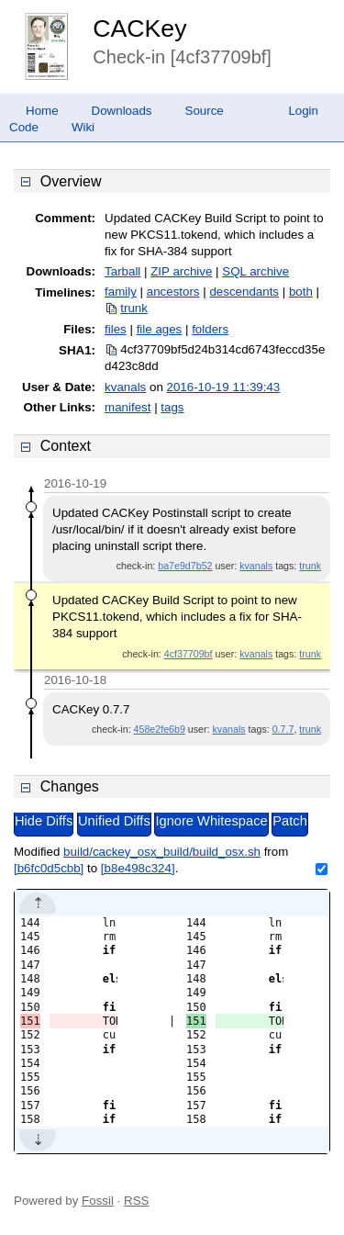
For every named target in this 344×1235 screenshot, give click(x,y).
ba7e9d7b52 (185, 565)
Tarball (122, 271)
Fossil (98, 1200)
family (121, 291)
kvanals (125, 387)
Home (42, 111)
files (116, 329)
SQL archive (255, 271)
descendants (244, 291)
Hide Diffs (43, 821)
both (301, 291)
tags (172, 407)
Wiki (83, 127)
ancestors (173, 291)
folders (210, 329)
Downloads (122, 111)
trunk (134, 308)
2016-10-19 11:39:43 (224, 387)
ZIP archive (181, 271)
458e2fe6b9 (159, 729)
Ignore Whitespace (211, 821)
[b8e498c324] (138, 868)
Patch (289, 821)
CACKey (139, 28)
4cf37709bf (188, 653)
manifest (127, 407)
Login (303, 111)
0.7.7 (283, 729)
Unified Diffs (114, 821)
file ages (160, 329)
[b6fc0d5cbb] (48, 868)
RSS (136, 1200)
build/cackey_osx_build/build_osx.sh (162, 852)
